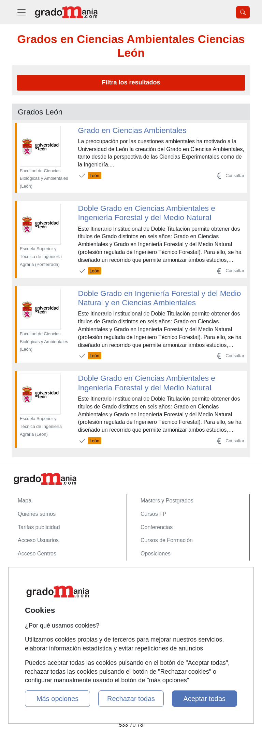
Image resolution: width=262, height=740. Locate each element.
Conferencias (157, 527)
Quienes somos (37, 514)
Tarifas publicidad (39, 527)
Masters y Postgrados (167, 500)
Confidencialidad (38, 588)
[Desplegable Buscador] (243, 12)
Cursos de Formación (167, 540)
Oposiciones (156, 553)
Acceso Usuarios (38, 540)
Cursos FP (153, 514)
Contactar (29, 575)
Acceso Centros (37, 553)
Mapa (24, 500)
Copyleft (28, 614)
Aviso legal (31, 601)
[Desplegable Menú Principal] (21, 12)
